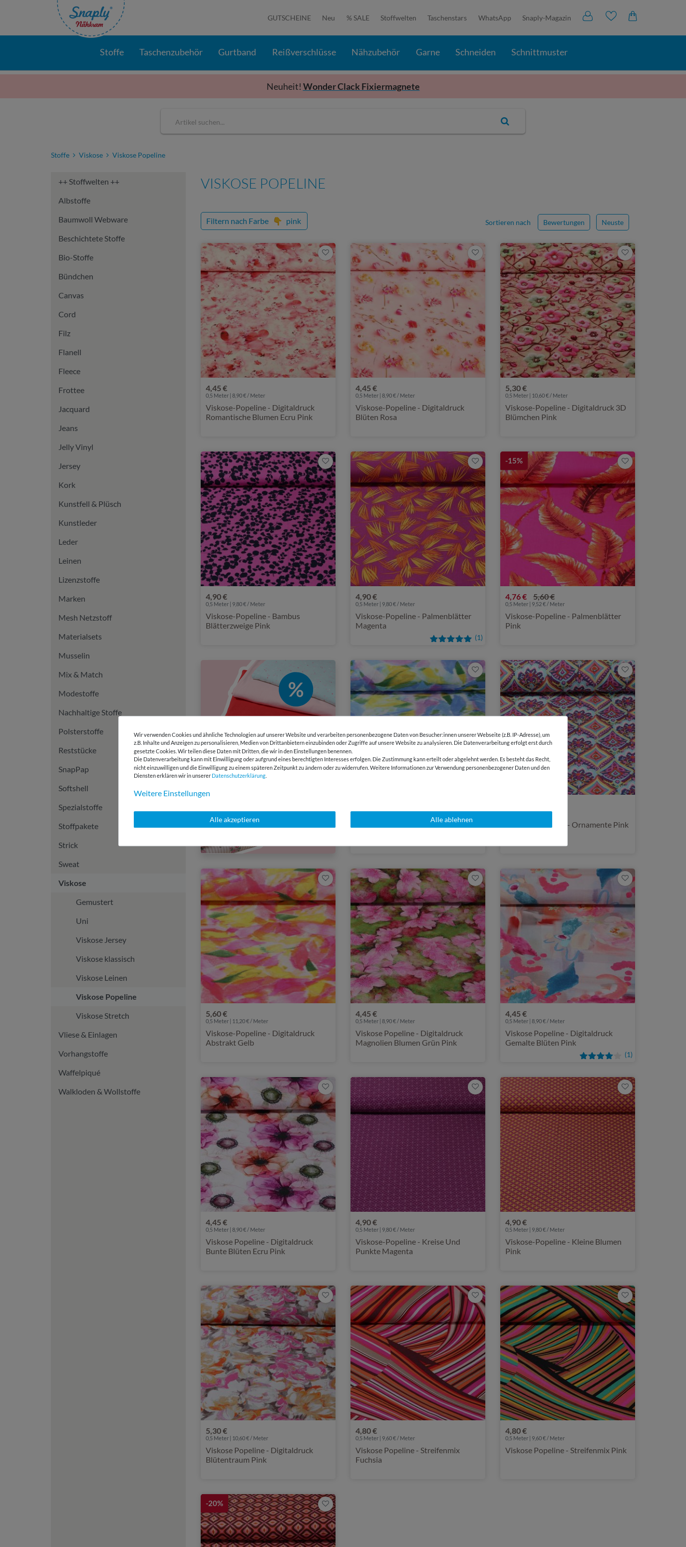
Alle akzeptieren (235, 819)
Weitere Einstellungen (172, 793)
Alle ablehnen (451, 819)
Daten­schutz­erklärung (239, 775)
